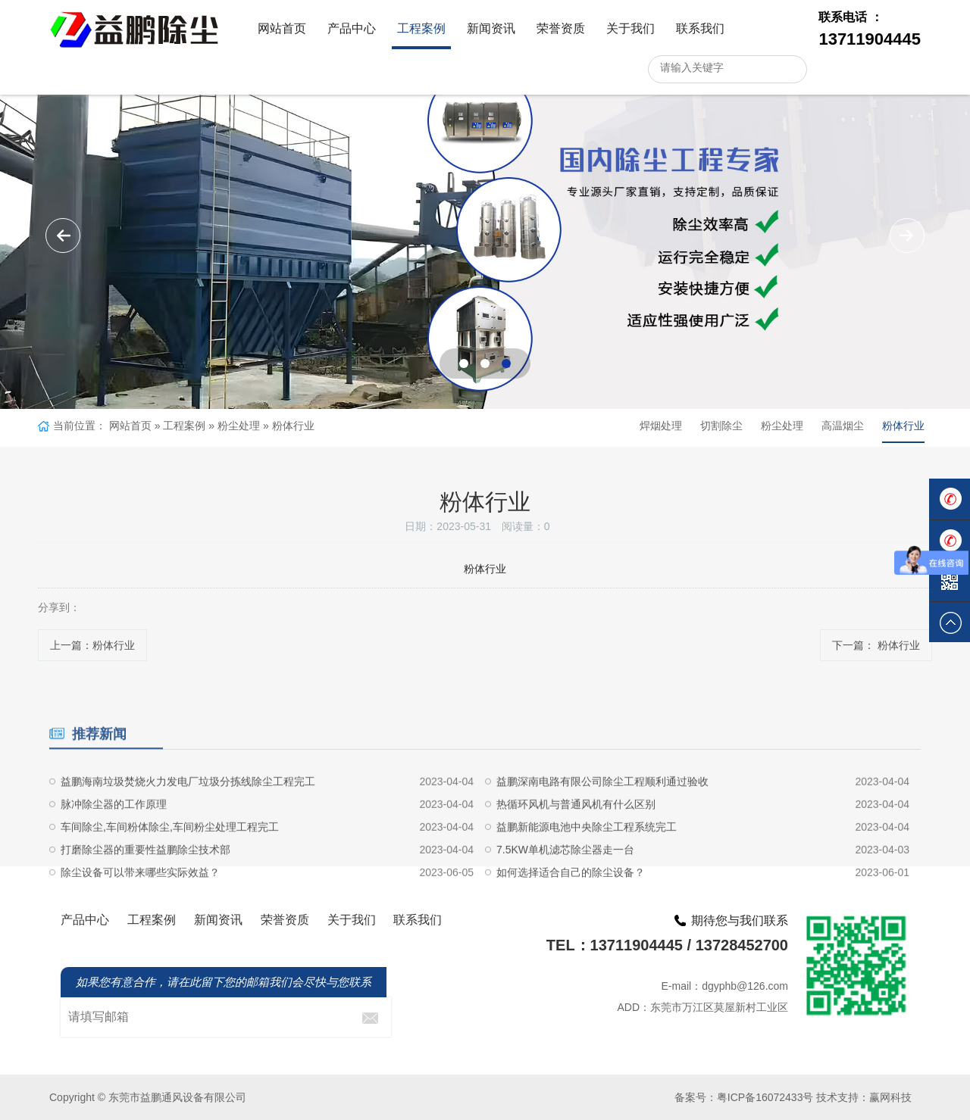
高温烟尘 (842, 426)
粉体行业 (293, 426)
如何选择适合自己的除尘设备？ (570, 910)
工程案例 (421, 28)
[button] (907, 235)
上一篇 (92, 645)
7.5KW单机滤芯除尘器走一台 (565, 887)
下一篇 (876, 645)
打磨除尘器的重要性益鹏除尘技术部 (145, 887)
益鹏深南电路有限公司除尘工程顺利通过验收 (602, 819)
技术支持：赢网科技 (864, 1097)
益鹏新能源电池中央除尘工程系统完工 (586, 865)
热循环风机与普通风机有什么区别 (576, 842)
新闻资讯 (491, 28)
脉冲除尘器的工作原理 (114, 842)
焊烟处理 (661, 426)
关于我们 (630, 28)
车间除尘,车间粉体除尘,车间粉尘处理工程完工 (170, 865)
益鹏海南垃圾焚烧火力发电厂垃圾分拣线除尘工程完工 (188, 819)
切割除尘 (721, 426)
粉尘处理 (238, 426)
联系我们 (700, 28)
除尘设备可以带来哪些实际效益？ (140, 910)
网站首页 (282, 28)
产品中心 (351, 28)
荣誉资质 (561, 28)
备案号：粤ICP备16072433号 (744, 1097)
